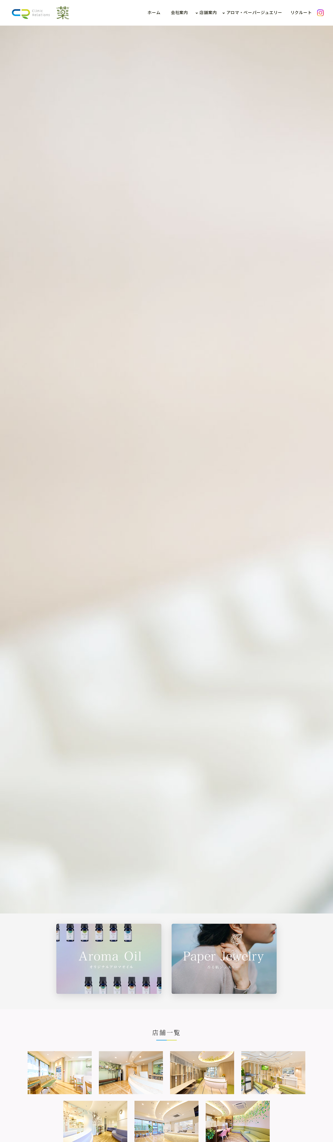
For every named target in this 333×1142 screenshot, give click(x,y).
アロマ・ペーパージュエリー (254, 12)
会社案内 (179, 12)
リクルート (301, 12)
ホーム (154, 12)
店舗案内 (208, 12)
